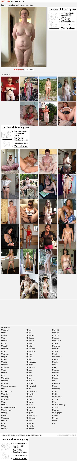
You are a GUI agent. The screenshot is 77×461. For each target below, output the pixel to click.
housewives (31, 362)
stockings (56, 389)
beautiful (5, 349)
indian (29, 365)
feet (3, 426)
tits (54, 402)
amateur (5, 330)
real (54, 354)
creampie (5, 397)
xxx (54, 423)
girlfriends (30, 335)
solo (54, 386)
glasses (30, 338)
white (55, 418)
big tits (4, 357)
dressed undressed (8, 407)
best (3, 351)
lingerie (30, 383)
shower (55, 373)
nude (29, 410)
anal (3, 333)
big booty (5, 354)
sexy (54, 367)
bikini (4, 359)
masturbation (31, 386)
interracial (30, 367)
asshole (4, 341)
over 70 (55, 335)
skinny (55, 378)
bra (3, 375)
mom (29, 397)
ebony (4, 413)
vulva (55, 415)
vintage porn (57, 413)
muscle (29, 399)
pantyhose (56, 341)
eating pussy (6, 410)
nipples (29, 405)
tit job (55, 399)
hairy (29, 346)
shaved (55, 370)
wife (54, 421)
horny (29, 357)
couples (4, 394)
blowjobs (5, 367)
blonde (4, 365)
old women (31, 418)
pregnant (56, 346)
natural (29, 402)
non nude (30, 407)
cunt (3, 402)
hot (28, 359)
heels (29, 354)
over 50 (55, 330)
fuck (28, 330)
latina (29, 375)
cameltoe (5, 381)
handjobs (30, 351)
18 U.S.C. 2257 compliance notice (31, 435)
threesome (56, 397)
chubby (4, 383)
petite (55, 343)
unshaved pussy (58, 405)
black (4, 362)
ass (3, 338)
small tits (56, 383)
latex (29, 373)
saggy (55, 359)
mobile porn (31, 391)
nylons (29, 413)
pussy (55, 351)
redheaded (56, 357)
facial (4, 421)
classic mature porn (8, 386)
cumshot (5, 399)
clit (3, 389)
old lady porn (31, 415)
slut (54, 381)
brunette (5, 378)
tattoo (55, 391)
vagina (55, 410)
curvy (4, 405)
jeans (29, 370)
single (55, 375)
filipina (4, 429)
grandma (30, 341)
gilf (28, 333)
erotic (4, 415)
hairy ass (30, 349)
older (29, 421)
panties (55, 338)
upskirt (55, 407)
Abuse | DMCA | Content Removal (11, 435)
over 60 (55, 333)
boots (4, 373)
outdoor (30, 423)
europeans (5, 418)
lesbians (30, 381)
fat (3, 423)
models (30, 394)
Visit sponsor (29, 69)
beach (4, 346)
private (55, 349)
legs (28, 378)
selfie (55, 362)
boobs (4, 370)
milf (28, 389)
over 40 (30, 429)
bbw (3, 343)
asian (4, 335)
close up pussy (7, 391)
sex (54, 365)
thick (54, 394)
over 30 (30, 426)
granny (29, 343)
